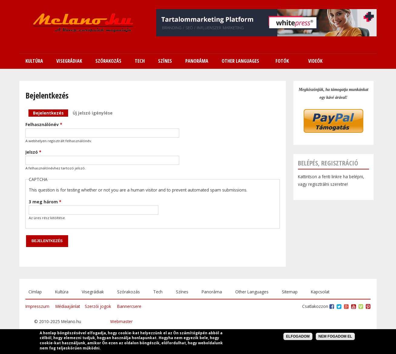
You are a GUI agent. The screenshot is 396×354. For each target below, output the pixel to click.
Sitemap (290, 292)
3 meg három (45, 202)
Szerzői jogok (98, 306)
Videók (315, 61)
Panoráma (212, 292)
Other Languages (252, 292)
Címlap (35, 292)
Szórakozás (128, 292)
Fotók (282, 61)
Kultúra (61, 292)
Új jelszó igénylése (93, 113)
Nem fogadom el (335, 337)
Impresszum (37, 306)
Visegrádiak (93, 292)
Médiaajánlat (67, 306)
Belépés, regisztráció (328, 163)
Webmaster (121, 321)
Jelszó (33, 152)
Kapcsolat (320, 292)
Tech (158, 292)
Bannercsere (129, 306)
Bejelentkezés (50, 112)
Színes (182, 292)
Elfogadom (298, 337)
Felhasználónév (43, 124)
